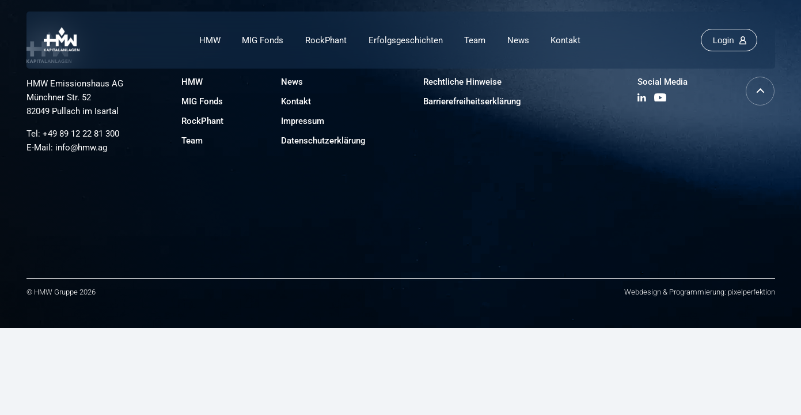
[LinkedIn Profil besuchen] (642, 98)
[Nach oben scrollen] (760, 102)
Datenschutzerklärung (323, 140)
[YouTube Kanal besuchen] (660, 98)
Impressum (302, 121)
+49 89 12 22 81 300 (81, 134)
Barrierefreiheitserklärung (472, 101)
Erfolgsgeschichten (406, 40)
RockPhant (326, 40)
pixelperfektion (751, 292)
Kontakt (565, 40)
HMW (210, 40)
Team (474, 40)
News (518, 40)
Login (723, 40)
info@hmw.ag (81, 147)
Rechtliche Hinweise (462, 82)
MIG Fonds (262, 40)
